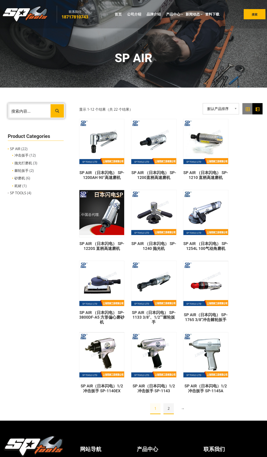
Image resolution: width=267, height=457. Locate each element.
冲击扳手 (21, 155)
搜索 (253, 16)
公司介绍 (134, 15)
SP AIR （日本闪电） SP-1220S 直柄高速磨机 (242, 173)
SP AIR (15, 148)
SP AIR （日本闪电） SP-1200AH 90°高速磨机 (100, 173)
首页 (118, 15)
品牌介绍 (154, 15)
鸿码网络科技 (152, 449)
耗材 (18, 185)
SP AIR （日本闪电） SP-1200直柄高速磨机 (147, 173)
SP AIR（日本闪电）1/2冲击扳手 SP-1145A (242, 315)
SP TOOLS (18, 192)
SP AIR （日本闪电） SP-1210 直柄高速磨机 (194, 173)
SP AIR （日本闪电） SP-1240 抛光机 (99, 244)
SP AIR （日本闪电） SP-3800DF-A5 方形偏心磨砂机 (194, 244)
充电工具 (149, 407)
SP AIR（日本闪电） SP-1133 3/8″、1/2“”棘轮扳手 (242, 244)
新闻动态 (193, 15)
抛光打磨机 (23, 163)
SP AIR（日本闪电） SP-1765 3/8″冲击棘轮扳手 (100, 315)
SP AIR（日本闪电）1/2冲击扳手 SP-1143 (194, 315)
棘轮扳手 (21, 170)
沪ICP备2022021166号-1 (182, 449)
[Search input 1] (30, 111)
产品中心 (173, 15)
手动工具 (149, 416)
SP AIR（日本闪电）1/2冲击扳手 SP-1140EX (147, 315)
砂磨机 (19, 178)
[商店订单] (221, 108)
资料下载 (212, 15)
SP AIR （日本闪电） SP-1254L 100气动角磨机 (147, 244)
